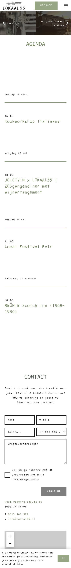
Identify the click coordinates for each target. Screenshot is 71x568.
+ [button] (10, 535)
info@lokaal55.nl (21, 519)
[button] (66, 6)
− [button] (10, 543)
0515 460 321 (18, 514)
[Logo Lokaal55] (14, 6)
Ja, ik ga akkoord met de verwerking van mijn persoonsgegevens (32, 474)
